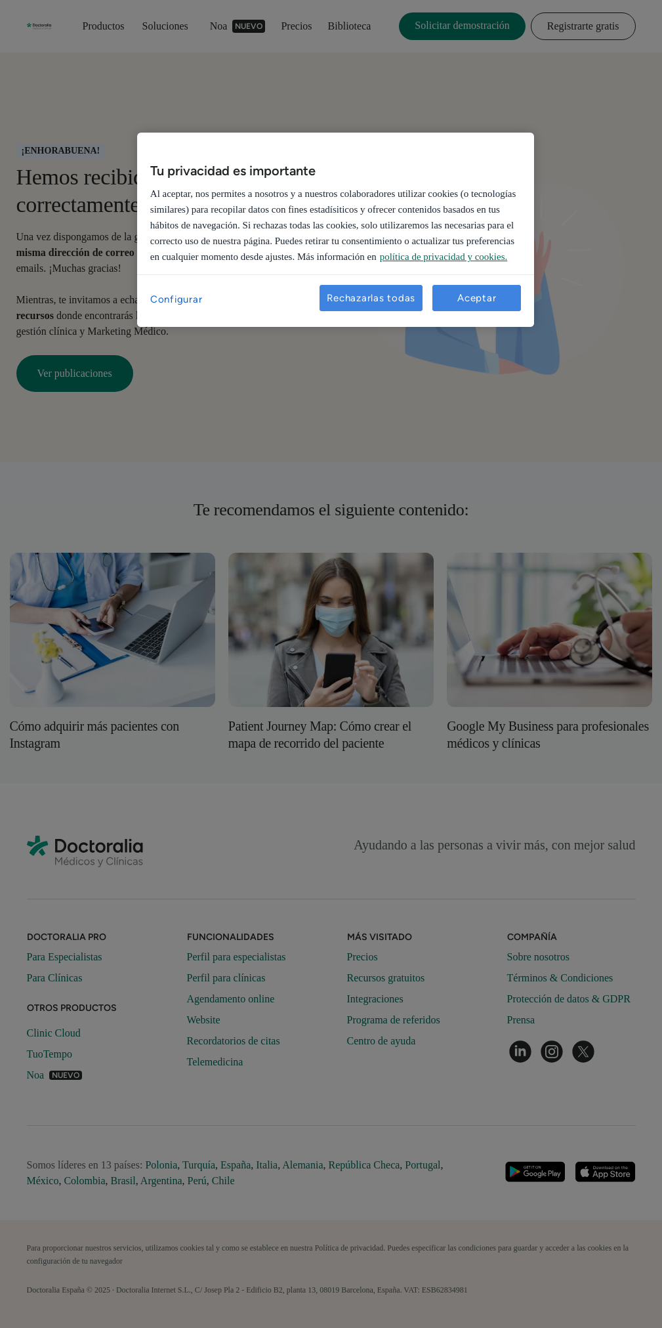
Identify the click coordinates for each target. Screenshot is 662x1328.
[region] (335, 230)
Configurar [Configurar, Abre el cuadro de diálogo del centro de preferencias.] (176, 299)
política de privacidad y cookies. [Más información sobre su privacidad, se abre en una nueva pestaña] (444, 256)
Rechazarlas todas (371, 298)
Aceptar (476, 298)
